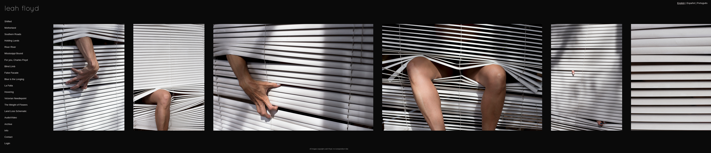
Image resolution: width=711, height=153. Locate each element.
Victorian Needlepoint (15, 98)
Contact (8, 137)
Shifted (8, 21)
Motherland (10, 27)
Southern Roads (12, 34)
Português (702, 3)
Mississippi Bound (13, 53)
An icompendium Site (340, 149)
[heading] (13, 8)
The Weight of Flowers (16, 104)
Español (691, 3)
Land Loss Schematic (15, 111)
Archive (8, 124)
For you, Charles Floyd (16, 60)
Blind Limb (9, 66)
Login (7, 143)
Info (6, 130)
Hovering (9, 92)
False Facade (11, 72)
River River (10, 47)
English (681, 3)
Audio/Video (10, 117)
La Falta (8, 85)
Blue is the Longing (14, 79)
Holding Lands (11, 40)
